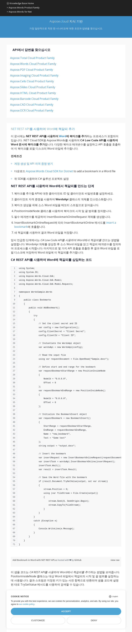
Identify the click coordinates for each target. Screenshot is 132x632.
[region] (66, 408)
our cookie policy (26, 604)
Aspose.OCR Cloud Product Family (31, 110)
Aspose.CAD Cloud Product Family (31, 105)
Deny (94, 620)
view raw (115, 560)
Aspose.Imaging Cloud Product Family (34, 75)
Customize (38, 620)
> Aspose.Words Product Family (23, 7)
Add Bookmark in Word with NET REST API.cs (35, 560)
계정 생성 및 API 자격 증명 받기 (33, 164)
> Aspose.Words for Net (19, 11)
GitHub (77, 560)
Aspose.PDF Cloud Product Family (31, 70)
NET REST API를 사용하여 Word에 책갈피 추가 (43, 129)
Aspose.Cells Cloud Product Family (32, 81)
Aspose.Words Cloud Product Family (33, 64)
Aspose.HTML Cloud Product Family (33, 93)
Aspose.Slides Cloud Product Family (32, 87)
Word (62, 136)
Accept (66, 611)
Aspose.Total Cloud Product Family (32, 58)
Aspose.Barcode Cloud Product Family (34, 99)
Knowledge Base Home (20, 3)
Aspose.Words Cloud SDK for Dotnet (49, 171)
